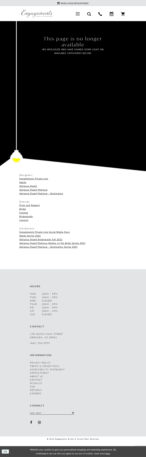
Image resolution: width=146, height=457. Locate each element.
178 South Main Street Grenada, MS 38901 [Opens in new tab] (46, 335)
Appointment (39, 372)
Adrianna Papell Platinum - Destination (41, 193)
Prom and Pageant (29, 205)
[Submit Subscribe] (73, 413)
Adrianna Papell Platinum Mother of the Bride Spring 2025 (52, 243)
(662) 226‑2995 (40, 342)
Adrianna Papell (28, 186)
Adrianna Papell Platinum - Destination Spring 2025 (48, 246)
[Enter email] (52, 413)
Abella (22, 182)
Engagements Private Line (33, 178)
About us (36, 376)
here (108, 453)
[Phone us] (100, 13)
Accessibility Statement (47, 369)
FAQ (32, 386)
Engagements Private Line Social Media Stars (44, 232)
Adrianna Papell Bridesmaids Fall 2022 (40, 239)
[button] (77, 13)
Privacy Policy (40, 362)
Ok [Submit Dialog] (5, 451)
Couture (23, 220)
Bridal (22, 208)
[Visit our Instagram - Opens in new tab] (40, 422)
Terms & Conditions (44, 365)
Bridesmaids (26, 216)
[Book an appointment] (73, 3)
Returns (36, 389)
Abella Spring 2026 (30, 235)
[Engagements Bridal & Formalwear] (37, 13)
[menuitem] (77, 13)
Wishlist (36, 383)
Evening (23, 212)
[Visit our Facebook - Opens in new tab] (31, 422)
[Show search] (89, 13)
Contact (36, 379)
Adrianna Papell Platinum (33, 189)
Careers (35, 393)
